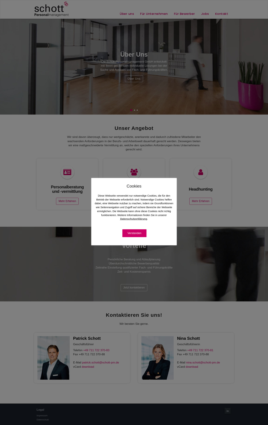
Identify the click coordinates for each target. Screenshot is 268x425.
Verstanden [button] (134, 233)
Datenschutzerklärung (133, 218)
